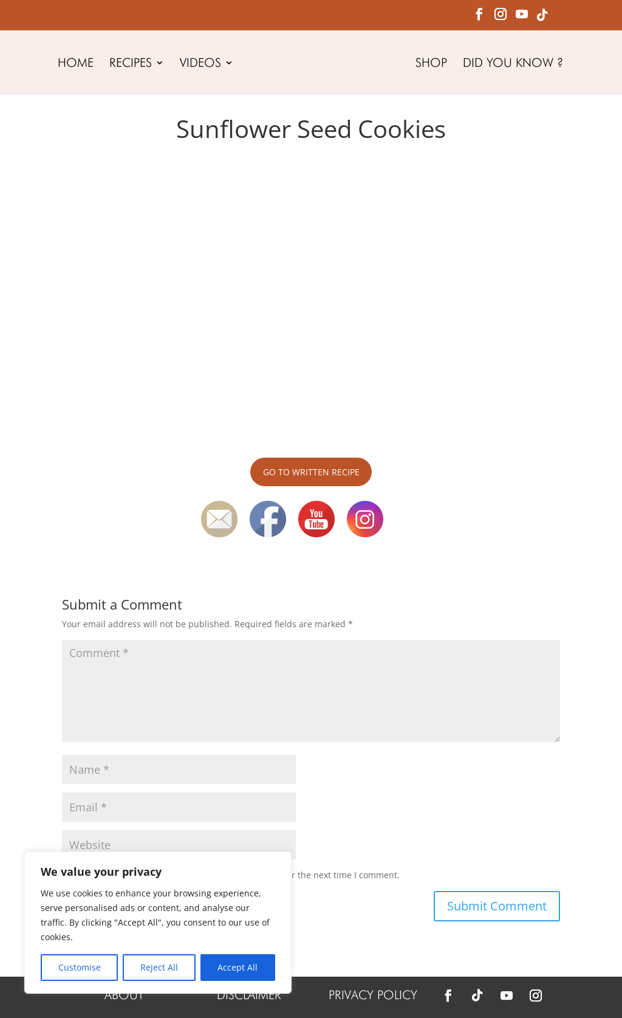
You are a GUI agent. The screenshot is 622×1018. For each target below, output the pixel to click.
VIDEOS (198, 64)
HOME (73, 64)
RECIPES (128, 64)
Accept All (237, 967)
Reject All (159, 967)
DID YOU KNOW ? (515, 64)
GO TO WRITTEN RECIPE (311, 472)
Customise (79, 967)
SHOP (433, 64)
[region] (158, 922)
